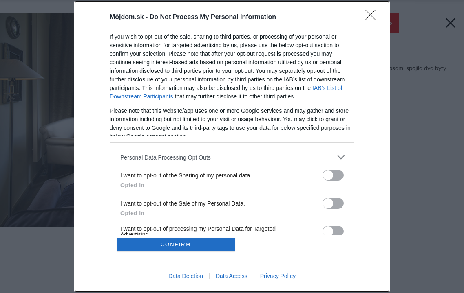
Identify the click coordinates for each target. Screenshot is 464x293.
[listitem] (232, 157)
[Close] (373, 17)
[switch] (333, 175)
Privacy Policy (278, 276)
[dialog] (232, 146)
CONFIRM (176, 244)
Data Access (231, 276)
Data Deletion (185, 276)
